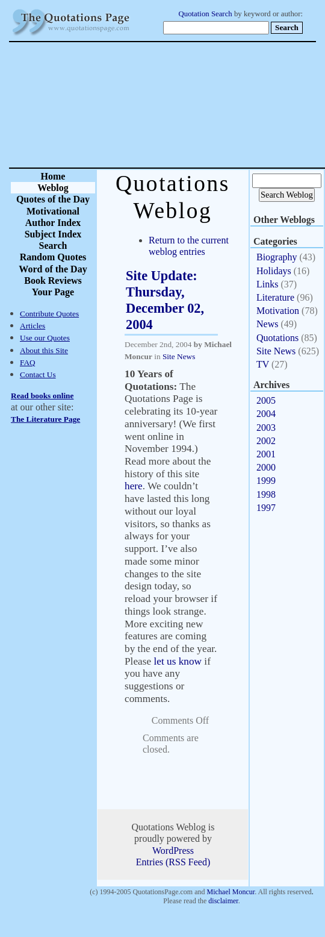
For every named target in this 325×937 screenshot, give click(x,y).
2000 (266, 467)
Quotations (277, 338)
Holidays (273, 271)
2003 (266, 427)
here (134, 486)
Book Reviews (53, 280)
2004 (266, 414)
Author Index (53, 223)
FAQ (28, 362)
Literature (275, 297)
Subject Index (53, 234)
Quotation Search (205, 14)
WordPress (173, 850)
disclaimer (223, 901)
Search (53, 245)
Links (267, 284)
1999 (266, 480)
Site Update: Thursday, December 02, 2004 (165, 300)
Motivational (52, 211)
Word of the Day (53, 269)
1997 (266, 508)
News (267, 324)
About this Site (44, 350)
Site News (178, 356)
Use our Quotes (45, 337)
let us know (177, 661)
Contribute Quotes (49, 313)
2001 (266, 454)
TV (262, 364)
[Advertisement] (204, 105)
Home (53, 176)
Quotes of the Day (53, 199)
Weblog (53, 188)
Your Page (53, 292)
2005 (266, 400)
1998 (266, 494)
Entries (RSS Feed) (173, 862)
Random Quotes (53, 257)
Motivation (277, 311)
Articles (32, 325)
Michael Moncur (230, 892)
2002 (266, 441)
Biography (276, 257)
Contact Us (38, 374)
